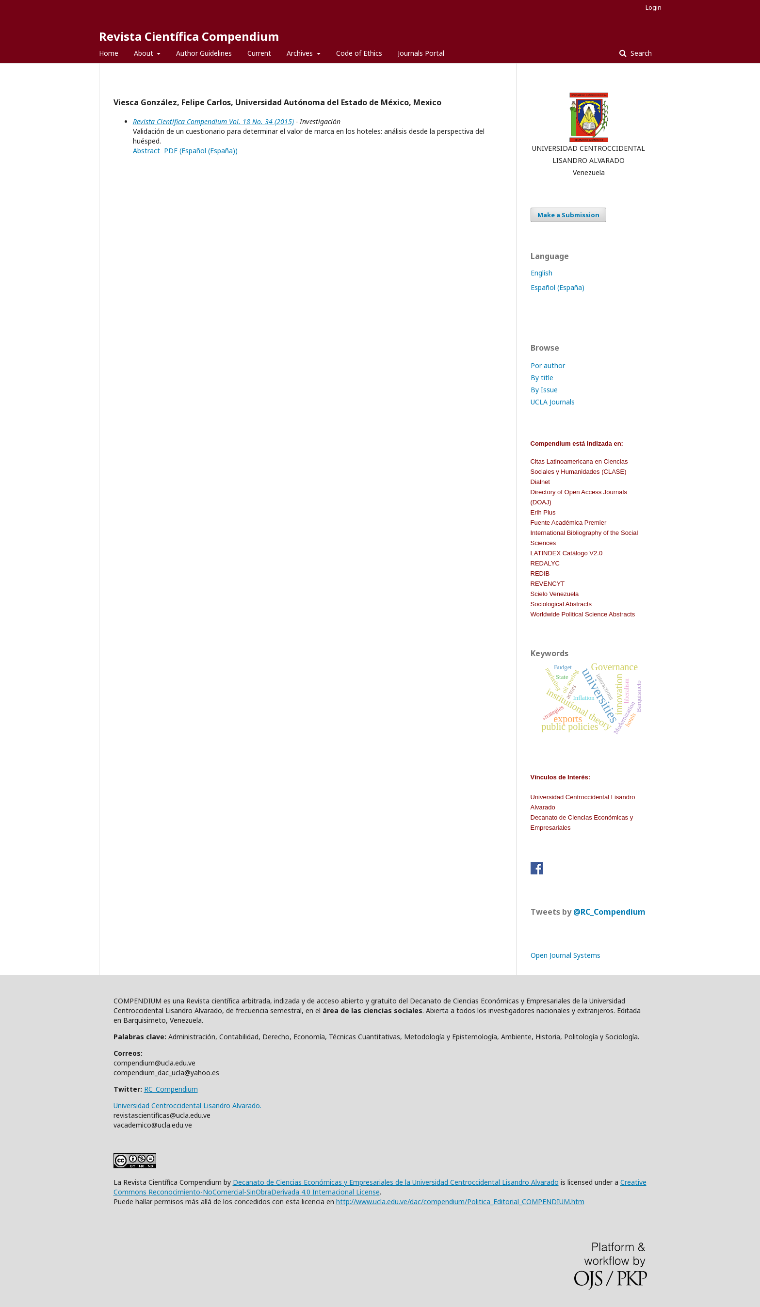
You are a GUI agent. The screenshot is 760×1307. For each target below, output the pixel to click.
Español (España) (557, 287)
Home (108, 53)
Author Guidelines (204, 53)
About (144, 53)
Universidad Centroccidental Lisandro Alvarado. (187, 1105)
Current (259, 53)
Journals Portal (421, 53)
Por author (548, 365)
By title (542, 377)
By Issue (544, 389)
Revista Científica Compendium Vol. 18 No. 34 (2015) (213, 121)
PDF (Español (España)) (201, 150)
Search (640, 53)
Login (654, 7)
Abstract (146, 150)
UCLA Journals (553, 401)
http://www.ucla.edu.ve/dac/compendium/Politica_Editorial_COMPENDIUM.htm (460, 1201)
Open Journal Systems (565, 955)
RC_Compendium (171, 1089)
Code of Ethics (359, 53)
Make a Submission (568, 214)
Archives (301, 53)
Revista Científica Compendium (189, 36)
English (541, 272)
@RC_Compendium (609, 911)
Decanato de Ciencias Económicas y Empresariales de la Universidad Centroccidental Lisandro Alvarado (396, 1182)
